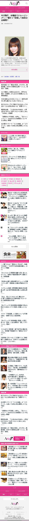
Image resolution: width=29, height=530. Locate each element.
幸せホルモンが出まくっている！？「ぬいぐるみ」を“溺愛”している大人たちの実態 (17, 167)
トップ (14, 487)
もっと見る (14, 246)
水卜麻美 (3, 179)
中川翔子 (12, 76)
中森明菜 (3, 183)
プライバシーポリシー (20, 512)
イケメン (7, 491)
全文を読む (14, 69)
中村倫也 (10, 179)
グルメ (18, 494)
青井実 (10, 183)
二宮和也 (3, 185)
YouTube (6, 76)
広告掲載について (20, 514)
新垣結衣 (17, 179)
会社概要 (8, 512)
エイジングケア (21, 491)
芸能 (4, 494)
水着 (16, 76)
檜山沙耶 (12, 181)
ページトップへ (14, 499)
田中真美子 (4, 181)
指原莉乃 (19, 181)
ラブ (11, 494)
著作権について (9, 514)
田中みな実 (17, 183)
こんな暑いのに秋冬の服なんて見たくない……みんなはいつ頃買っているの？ (17, 137)
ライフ (9, 141)
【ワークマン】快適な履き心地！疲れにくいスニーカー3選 (17, 158)
